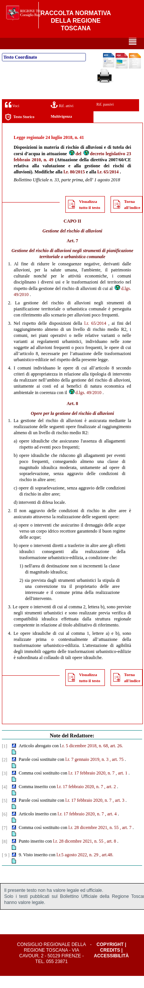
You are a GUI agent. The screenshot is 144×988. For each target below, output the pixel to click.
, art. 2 (110, 798)
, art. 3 (119, 812)
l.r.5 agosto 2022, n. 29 (77, 867)
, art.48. (107, 867)
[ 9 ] (5, 867)
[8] (4, 853)
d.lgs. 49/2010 (84, 404)
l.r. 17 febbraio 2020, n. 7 (91, 785)
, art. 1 (122, 785)
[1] (4, 758)
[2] (4, 772)
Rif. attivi (62, 117)
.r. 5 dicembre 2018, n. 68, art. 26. (92, 757)
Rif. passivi (105, 116)
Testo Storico (19, 129)
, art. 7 (125, 839)
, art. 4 (111, 826)
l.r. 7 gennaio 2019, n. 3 (87, 771)
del (74, 165)
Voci (12, 117)
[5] (4, 812)
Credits (110, 962)
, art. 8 (110, 853)
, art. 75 (117, 771)
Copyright (110, 956)
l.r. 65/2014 (108, 184)
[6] (4, 826)
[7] (4, 840)
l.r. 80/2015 (74, 184)
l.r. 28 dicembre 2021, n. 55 (93, 839)
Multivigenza (61, 128)
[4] (4, 799)
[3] (4, 785)
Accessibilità (111, 968)
